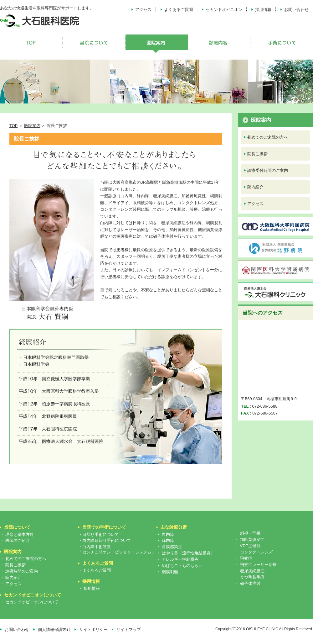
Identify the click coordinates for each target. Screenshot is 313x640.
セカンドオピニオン (224, 9)
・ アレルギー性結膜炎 (177, 559)
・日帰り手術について (98, 534)
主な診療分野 (174, 527)
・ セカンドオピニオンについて (29, 602)
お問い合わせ (296, 9)
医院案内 (32, 125)
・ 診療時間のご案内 (19, 571)
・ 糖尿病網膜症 (249, 571)
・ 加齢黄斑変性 (249, 539)
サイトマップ (128, 629)
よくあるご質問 (178, 9)
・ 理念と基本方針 (17, 534)
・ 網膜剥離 (167, 571)
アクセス (143, 9)
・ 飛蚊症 (243, 558)
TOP (13, 125)
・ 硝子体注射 (247, 583)
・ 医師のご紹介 (15, 540)
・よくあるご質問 (94, 570)
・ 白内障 (165, 534)
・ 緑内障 (165, 540)
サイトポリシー (93, 629)
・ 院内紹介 (11, 577)
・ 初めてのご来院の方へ (23, 558)
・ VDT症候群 (247, 545)
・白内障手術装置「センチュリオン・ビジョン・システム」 (117, 549)
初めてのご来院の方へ (267, 137)
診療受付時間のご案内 (267, 170)
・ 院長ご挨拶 (13, 565)
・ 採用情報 (89, 588)
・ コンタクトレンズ (254, 552)
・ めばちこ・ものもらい (179, 565)
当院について (17, 527)
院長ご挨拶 (257, 153)
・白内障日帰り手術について (104, 540)
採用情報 (263, 9)
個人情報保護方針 (54, 629)
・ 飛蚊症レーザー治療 (256, 564)
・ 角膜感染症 (169, 546)
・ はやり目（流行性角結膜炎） (185, 553)
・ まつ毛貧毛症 (249, 577)
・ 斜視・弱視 (247, 533)
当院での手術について (104, 527)
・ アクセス (11, 583)
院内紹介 (255, 187)
